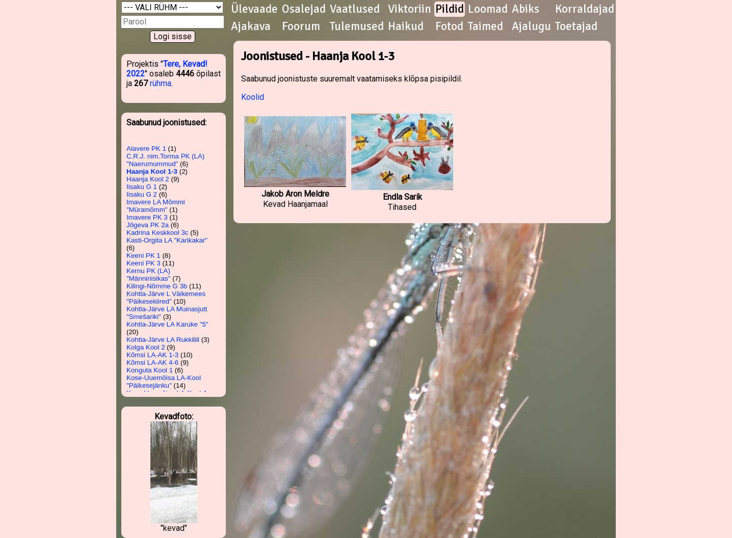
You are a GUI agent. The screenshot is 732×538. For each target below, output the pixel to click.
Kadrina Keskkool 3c (157, 232)
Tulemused (357, 26)
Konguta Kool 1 (149, 370)
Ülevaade (254, 9)
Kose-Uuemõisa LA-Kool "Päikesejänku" (163, 381)
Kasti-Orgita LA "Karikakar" (166, 240)
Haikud (406, 26)
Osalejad (304, 9)
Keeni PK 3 (143, 263)
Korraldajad (584, 9)
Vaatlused (355, 9)
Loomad (488, 9)
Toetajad (576, 26)
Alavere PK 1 (146, 148)
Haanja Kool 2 (147, 179)
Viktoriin (409, 9)
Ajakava (251, 26)
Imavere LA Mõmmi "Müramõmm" (155, 205)
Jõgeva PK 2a (147, 225)
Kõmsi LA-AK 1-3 (152, 355)
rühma (160, 83)
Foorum (301, 26)
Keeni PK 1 (143, 255)
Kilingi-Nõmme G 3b (156, 286)
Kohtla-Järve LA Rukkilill (162, 339)
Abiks (525, 9)
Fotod (449, 26)
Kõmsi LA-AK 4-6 (152, 362)
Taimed (485, 26)
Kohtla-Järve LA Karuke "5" (167, 324)
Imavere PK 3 (147, 217)
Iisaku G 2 (141, 194)
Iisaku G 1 (141, 187)
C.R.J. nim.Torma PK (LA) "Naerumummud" (165, 160)
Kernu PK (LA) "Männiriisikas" (148, 274)
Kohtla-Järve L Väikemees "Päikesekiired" (165, 297)
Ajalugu (531, 26)
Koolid (252, 97)
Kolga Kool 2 (145, 347)
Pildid (449, 9)
